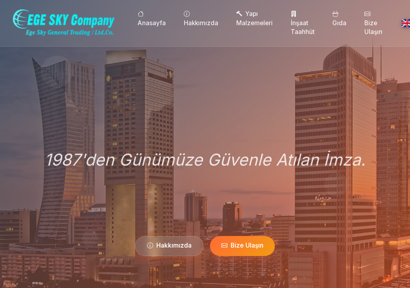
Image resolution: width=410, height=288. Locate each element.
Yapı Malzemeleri (270, 18)
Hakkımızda (216, 18)
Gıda (355, 18)
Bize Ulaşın (389, 23)
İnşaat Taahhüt (318, 23)
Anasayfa (168, 18)
